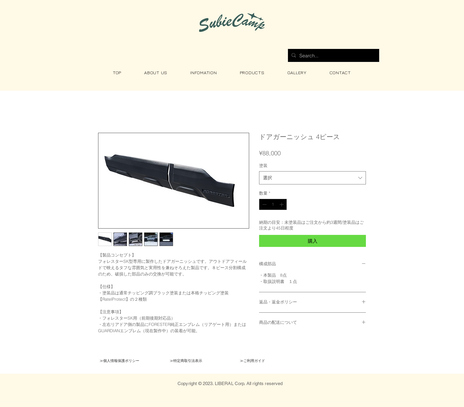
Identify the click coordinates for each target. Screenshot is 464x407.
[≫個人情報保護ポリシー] (119, 361)
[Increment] (282, 204)
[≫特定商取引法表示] (186, 361)
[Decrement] (264, 204)
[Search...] (333, 55)
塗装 (263, 165)
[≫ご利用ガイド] (252, 361)
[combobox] (312, 177)
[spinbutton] (273, 204)
